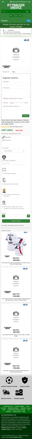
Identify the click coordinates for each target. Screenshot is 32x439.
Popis (13, 72)
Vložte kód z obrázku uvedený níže (11, 106)
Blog (23, 411)
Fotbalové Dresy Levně (7, 427)
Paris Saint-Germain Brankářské (11, 32)
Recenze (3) (6, 72)
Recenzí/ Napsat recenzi (16, 126)
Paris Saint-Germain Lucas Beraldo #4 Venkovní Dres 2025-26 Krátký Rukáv (16, 263)
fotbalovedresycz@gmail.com (18, 1)
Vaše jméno (6, 81)
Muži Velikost (6, 148)
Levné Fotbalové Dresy (15, 437)
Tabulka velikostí (19, 406)
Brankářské (11, 30)
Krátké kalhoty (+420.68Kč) (10, 173)
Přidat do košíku (16, 221)
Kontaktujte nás (8, 406)
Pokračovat (25, 115)
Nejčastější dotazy (13, 408)
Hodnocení (5, 102)
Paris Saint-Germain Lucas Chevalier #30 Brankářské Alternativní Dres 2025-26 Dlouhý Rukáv (16, 299)
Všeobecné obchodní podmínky (17, 409)
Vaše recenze (6, 87)
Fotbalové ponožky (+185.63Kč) (11, 184)
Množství (4, 213)
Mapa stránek (17, 411)
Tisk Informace (5, 160)
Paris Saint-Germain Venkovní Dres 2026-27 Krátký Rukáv (16, 335)
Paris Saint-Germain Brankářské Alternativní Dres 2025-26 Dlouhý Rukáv (16, 371)
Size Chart (6, 137)
